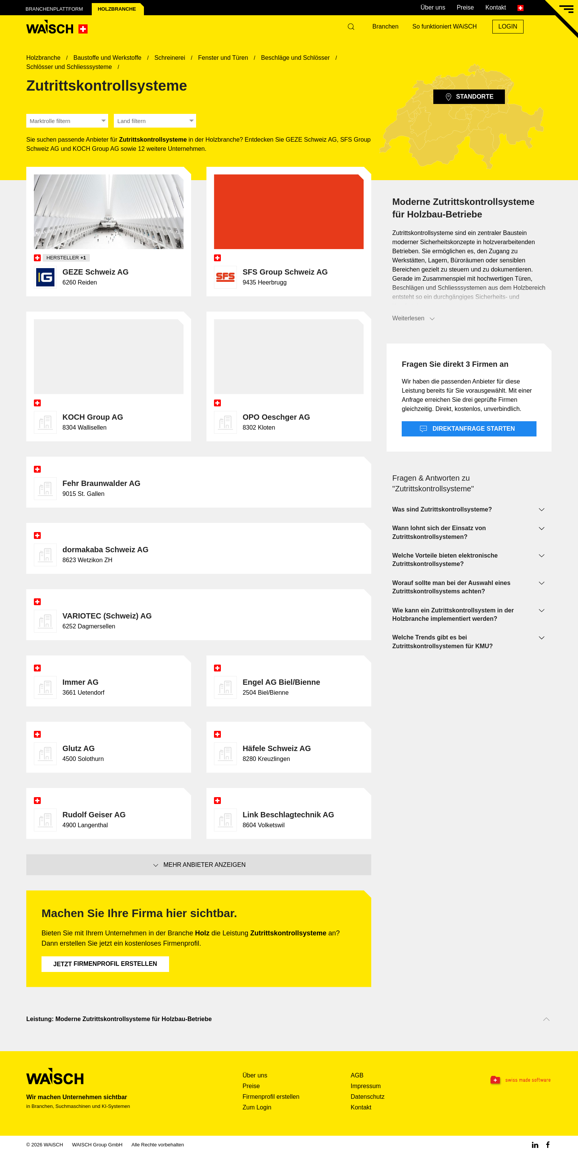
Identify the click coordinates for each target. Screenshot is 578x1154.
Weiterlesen (414, 319)
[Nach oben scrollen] (546, 1019)
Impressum (366, 1086)
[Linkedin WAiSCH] (535, 1145)
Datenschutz (368, 1096)
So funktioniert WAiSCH (444, 26)
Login (507, 26)
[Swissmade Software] (505, 1080)
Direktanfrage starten (467, 429)
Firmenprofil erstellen (105, 964)
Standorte (469, 97)
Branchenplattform (54, 9)
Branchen (385, 26)
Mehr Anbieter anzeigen (199, 865)
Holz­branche (117, 9)
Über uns (432, 7)
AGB (357, 1075)
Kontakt (495, 7)
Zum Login (257, 1107)
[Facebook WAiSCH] (548, 1145)
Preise (465, 7)
